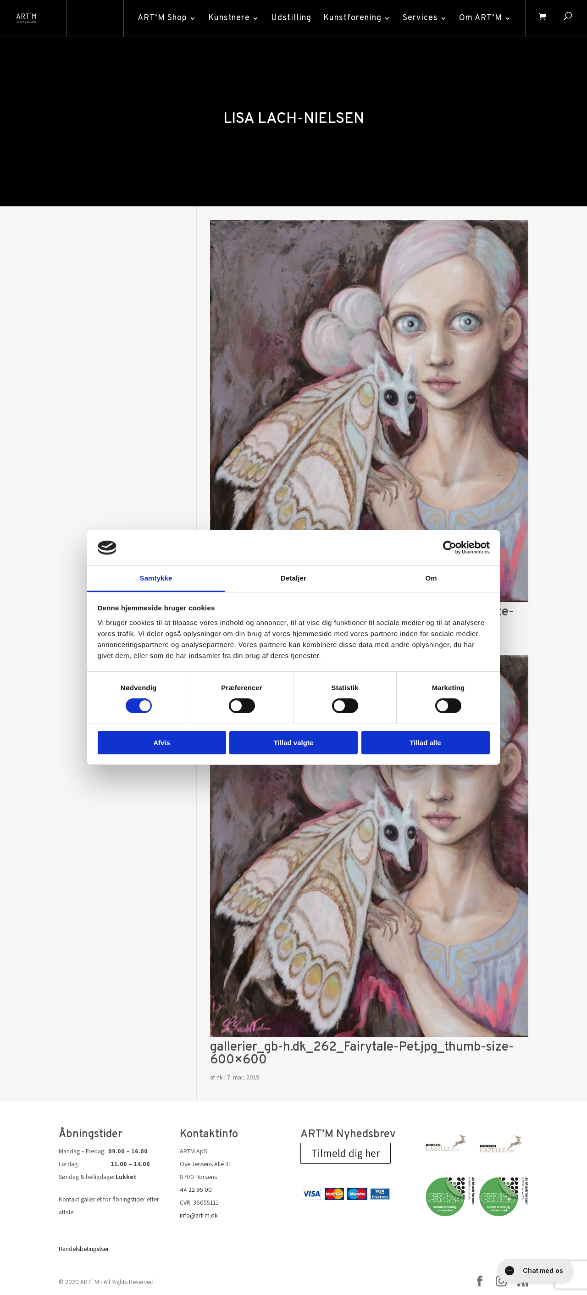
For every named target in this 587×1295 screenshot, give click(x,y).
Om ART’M (479, 18)
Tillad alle (425, 743)
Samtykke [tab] (156, 578)
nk (219, 1077)
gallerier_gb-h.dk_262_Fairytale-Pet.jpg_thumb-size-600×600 (362, 1053)
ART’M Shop (161, 18)
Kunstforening (351, 18)
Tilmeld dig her (345, 1153)
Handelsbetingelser (84, 1249)
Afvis (161, 743)
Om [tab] (431, 578)
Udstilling (290, 18)
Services (419, 18)
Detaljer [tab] (293, 578)
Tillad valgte (293, 743)
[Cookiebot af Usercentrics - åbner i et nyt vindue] (450, 547)
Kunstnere (228, 18)
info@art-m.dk (199, 1215)
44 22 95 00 (196, 1189)
